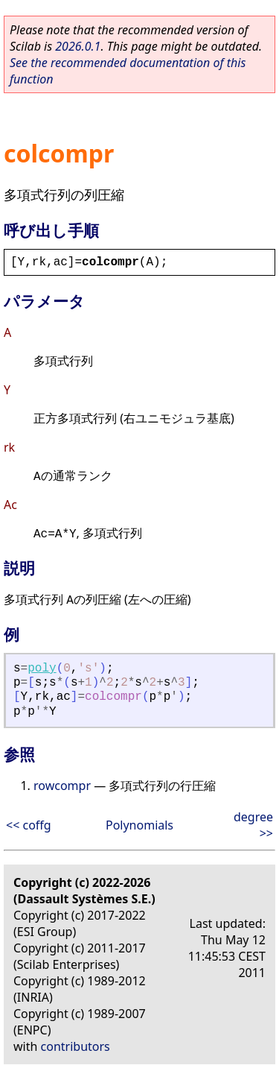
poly (42, 668)
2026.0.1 (77, 46)
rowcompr (62, 785)
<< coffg (28, 825)
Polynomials (139, 825)
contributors (75, 1046)
